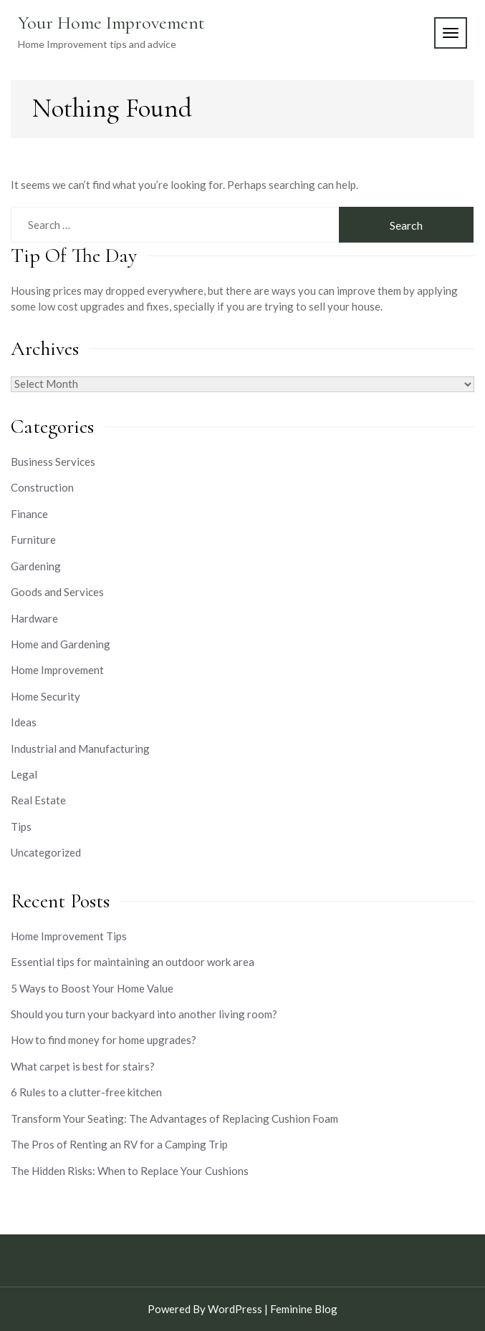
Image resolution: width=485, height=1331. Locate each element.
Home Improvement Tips (69, 936)
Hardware (34, 618)
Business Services (53, 461)
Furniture (33, 539)
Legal (24, 774)
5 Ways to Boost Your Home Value (92, 988)
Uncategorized (46, 852)
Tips (21, 826)
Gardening (36, 566)
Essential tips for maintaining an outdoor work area (132, 961)
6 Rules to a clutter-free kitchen (86, 1092)
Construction (42, 487)
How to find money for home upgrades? (103, 1039)
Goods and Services (57, 591)
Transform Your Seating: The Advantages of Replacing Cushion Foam (174, 1118)
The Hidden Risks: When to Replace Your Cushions (130, 1170)
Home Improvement (57, 669)
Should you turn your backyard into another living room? (144, 1014)
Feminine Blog (303, 1308)
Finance (29, 513)
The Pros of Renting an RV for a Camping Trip (119, 1144)
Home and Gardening (60, 644)
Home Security (45, 696)
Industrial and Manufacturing (80, 748)
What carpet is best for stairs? (83, 1066)
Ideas (24, 722)
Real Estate (38, 800)
